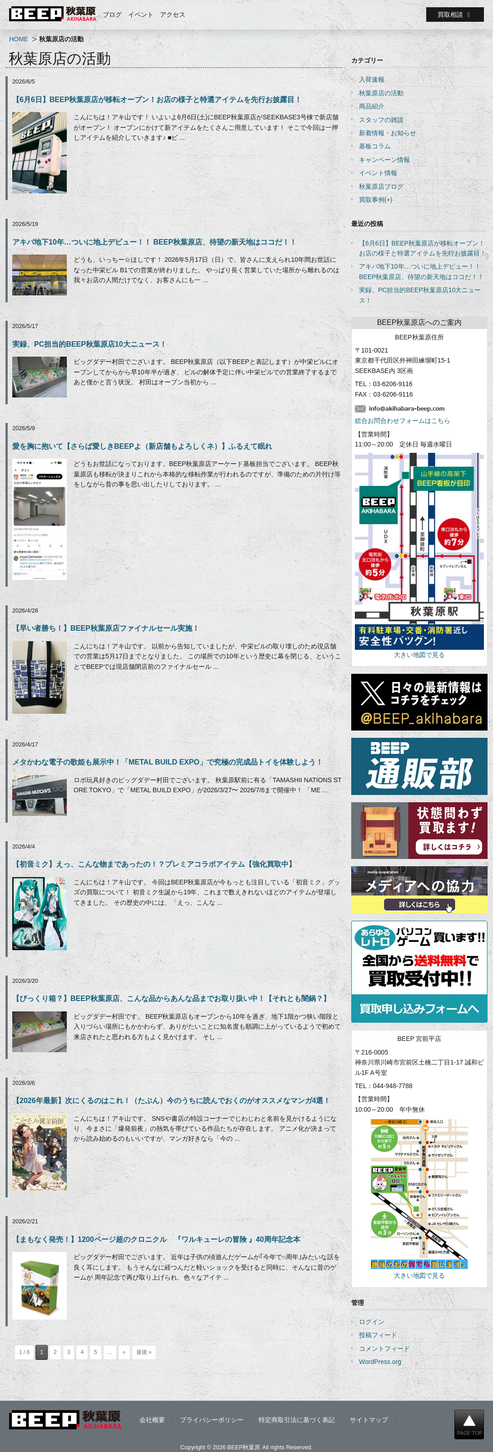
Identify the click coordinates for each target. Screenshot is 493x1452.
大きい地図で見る (419, 654)
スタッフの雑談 (381, 119)
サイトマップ (369, 1419)
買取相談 (455, 14)
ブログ (112, 14)
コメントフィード (384, 1348)
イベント (141, 14)
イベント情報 (378, 173)
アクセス (172, 14)
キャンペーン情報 (384, 159)
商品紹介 (371, 106)
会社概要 (152, 1419)
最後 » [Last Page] (144, 1352)
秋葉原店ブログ (381, 186)
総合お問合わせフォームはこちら (402, 420)
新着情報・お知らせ (387, 133)
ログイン (371, 1321)
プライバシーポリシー (212, 1419)
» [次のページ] (124, 1352)
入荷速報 (371, 79)
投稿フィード (378, 1335)
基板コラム (375, 146)
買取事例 (371, 199)
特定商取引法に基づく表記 (297, 1419)
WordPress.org (380, 1361)
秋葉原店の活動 (381, 93)
